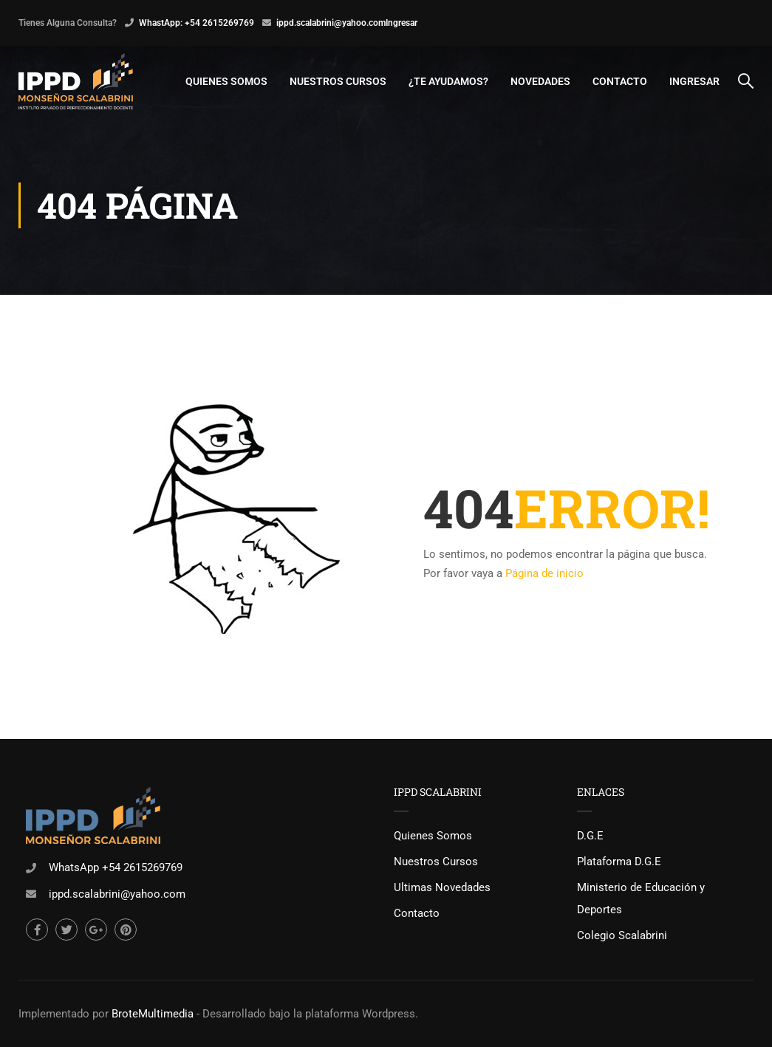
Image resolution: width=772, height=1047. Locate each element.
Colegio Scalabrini (622, 935)
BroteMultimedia (153, 1013)
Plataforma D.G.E (619, 861)
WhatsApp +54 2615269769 (115, 867)
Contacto (619, 81)
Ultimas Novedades (442, 887)
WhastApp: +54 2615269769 (196, 23)
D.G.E (590, 835)
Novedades (540, 81)
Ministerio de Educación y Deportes (641, 898)
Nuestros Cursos (338, 81)
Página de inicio (544, 574)
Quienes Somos (226, 81)
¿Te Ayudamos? (448, 81)
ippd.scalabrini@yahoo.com (331, 23)
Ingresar (401, 23)
